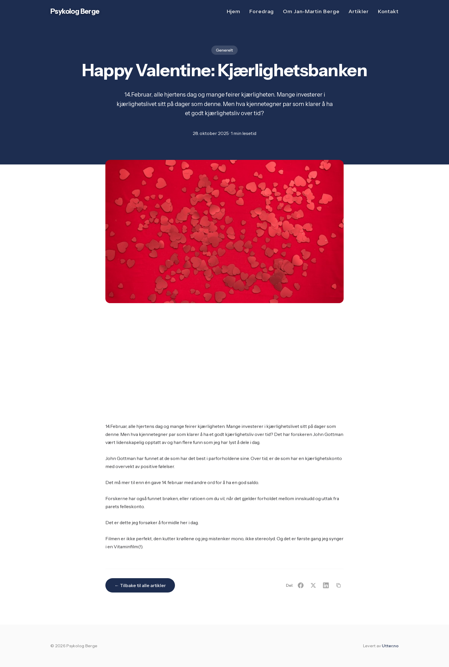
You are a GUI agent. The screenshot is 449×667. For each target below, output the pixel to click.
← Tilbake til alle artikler (140, 585)
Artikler (358, 11)
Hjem (234, 11)
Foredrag (261, 11)
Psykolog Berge (75, 11)
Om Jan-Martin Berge (311, 11)
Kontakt (388, 11)
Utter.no (390, 645)
